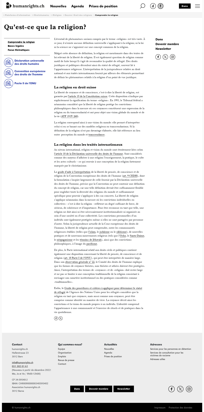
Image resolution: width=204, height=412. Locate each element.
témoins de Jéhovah (90, 239)
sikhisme (121, 231)
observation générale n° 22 (79, 261)
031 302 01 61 (20, 366)
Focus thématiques (18, 50)
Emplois (62, 356)
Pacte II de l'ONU (25, 83)
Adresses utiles (157, 359)
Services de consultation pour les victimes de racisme (166, 354)
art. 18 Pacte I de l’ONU (77, 257)
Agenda (77, 6)
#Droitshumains (41, 15)
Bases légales (16, 46)
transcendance (96, 134)
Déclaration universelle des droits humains (29, 62)
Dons (185, 6)
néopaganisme (65, 239)
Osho (123, 235)
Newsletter (163, 48)
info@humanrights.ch (22, 362)
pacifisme (91, 243)
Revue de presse (66, 360)
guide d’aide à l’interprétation (74, 171)
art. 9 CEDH (130, 175)
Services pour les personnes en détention (170, 348)
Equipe (61, 348)
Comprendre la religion (106, 15)
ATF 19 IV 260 (69, 116)
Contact (62, 363)
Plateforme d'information (17, 15)
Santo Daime (137, 235)
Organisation (64, 352)
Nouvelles (58, 6)
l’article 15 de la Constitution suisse (87, 96)
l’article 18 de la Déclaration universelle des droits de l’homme (88, 153)
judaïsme (105, 231)
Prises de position (103, 6)
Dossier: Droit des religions (78, 15)
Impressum (159, 407)
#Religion (57, 15)
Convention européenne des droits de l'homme (29, 72)
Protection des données (180, 407)
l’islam (92, 231)
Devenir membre (167, 44)
